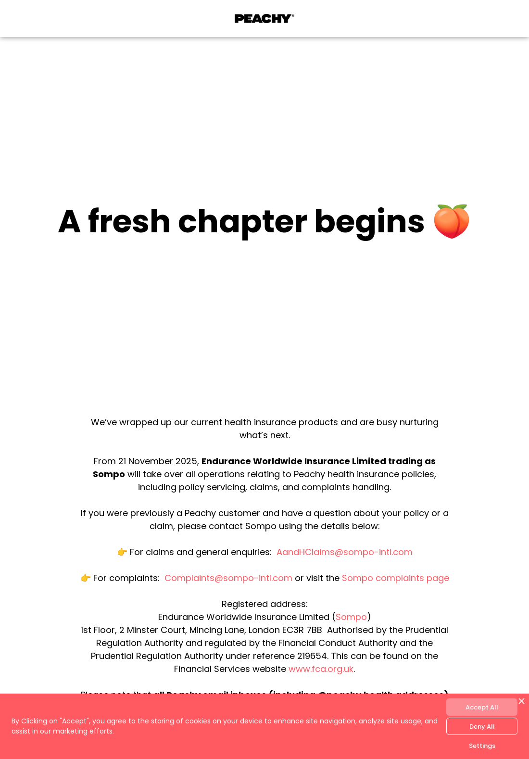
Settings (482, 745)
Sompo (351, 617)
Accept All (482, 707)
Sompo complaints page (395, 578)
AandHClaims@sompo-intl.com (345, 552)
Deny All (482, 726)
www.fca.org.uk (321, 669)
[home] (264, 19)
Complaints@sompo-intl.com (228, 578)
